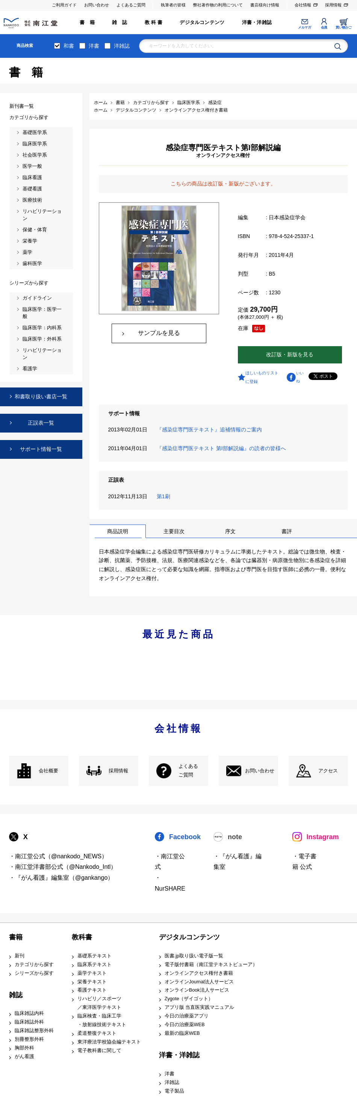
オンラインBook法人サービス (197, 990)
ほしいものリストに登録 (261, 377)
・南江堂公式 (170, 861)
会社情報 (303, 5)
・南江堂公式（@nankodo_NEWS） (58, 856)
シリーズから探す (34, 973)
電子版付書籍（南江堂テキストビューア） (211, 964)
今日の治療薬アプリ (187, 1016)
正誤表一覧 (41, 423)
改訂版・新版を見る (289, 354)
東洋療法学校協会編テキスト (109, 1042)
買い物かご (344, 27)
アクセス (328, 770)
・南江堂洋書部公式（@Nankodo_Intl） (63, 867)
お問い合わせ (96, 5)
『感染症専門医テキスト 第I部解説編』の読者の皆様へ (223, 448)
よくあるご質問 (130, 5)
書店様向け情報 (264, 5)
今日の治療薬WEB (185, 1024)
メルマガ (304, 27)
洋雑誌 (122, 46)
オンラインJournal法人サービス (199, 981)
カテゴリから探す (34, 964)
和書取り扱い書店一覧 (41, 396)
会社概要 (48, 770)
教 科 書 (153, 22)
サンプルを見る (159, 333)
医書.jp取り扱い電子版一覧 (194, 956)
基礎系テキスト (94, 956)
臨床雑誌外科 (29, 1022)
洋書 (94, 46)
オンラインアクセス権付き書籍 (199, 973)
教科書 (82, 937)
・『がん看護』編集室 (237, 861)
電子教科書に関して (99, 1050)
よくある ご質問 (188, 771)
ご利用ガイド (64, 5)
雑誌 (16, 995)
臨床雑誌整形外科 (34, 1030)
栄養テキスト (92, 981)
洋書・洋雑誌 (257, 22)
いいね (300, 377)
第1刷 (165, 496)
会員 (324, 27)
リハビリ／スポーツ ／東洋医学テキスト (99, 1003)
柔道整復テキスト (96, 1033)
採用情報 (333, 5)
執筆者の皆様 (173, 5)
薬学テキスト (92, 973)
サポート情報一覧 (41, 449)
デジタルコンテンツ (202, 22)
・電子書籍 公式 (304, 861)
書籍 (16, 937)
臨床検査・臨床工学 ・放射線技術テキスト (101, 1020)
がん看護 (24, 1056)
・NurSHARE (170, 883)
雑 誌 (119, 22)
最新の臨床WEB (182, 1033)
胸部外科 (24, 1048)
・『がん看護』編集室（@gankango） (61, 877)
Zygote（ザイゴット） (189, 998)
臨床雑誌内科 (29, 1013)
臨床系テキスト (94, 964)
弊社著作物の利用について (218, 5)
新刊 (19, 956)
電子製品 (174, 1091)
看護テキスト (92, 990)
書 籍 (87, 22)
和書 (69, 46)
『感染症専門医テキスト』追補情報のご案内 (211, 430)
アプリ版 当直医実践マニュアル (199, 1007)
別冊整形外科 (29, 1039)
